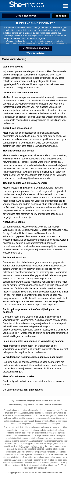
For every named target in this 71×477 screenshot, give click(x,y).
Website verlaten (35, 53)
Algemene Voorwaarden (33, 405)
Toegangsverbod (34, 401)
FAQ (12, 401)
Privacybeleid (54, 401)
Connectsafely (38, 446)
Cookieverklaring (16, 405)
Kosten (45, 401)
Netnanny (25, 446)
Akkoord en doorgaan (35, 48)
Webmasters (57, 405)
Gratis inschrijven (26, 15)
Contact (47, 405)
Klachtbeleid (21, 401)
